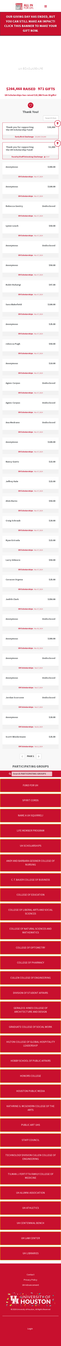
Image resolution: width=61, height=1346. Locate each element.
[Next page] (38, 756)
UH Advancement (30, 1285)
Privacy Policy (30, 1280)
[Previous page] (22, 756)
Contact (30, 1274)
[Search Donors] (51, 118)
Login (30, 1328)
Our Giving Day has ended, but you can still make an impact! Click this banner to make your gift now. (30, 23)
